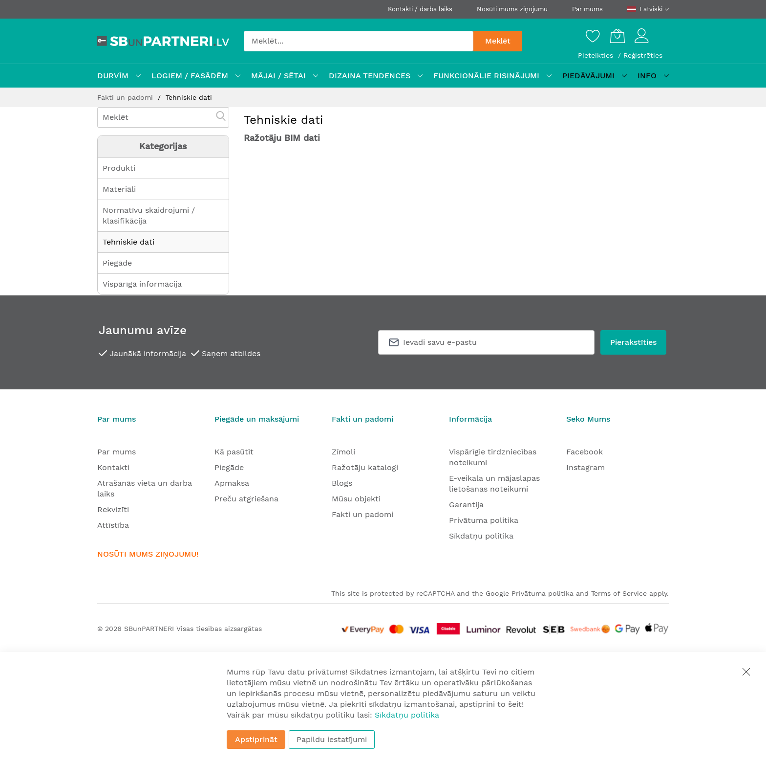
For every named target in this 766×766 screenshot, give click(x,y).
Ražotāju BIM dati (282, 138)
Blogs (342, 483)
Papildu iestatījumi (332, 739)
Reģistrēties (642, 55)
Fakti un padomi (126, 97)
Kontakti (113, 467)
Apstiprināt (256, 739)
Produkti (119, 168)
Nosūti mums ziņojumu (512, 9)
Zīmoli (343, 451)
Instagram (585, 467)
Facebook (584, 451)
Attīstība (113, 525)
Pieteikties (597, 55)
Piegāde (117, 263)
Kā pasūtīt (234, 451)
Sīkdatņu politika (481, 536)
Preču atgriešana (246, 498)
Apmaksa (231, 483)
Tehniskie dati (128, 242)
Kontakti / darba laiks (420, 9)
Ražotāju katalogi (365, 467)
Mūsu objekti (356, 498)
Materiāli (119, 189)
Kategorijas (163, 146)
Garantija (466, 504)
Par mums (587, 9)
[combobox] (358, 41)
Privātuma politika (483, 520)
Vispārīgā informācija (142, 284)
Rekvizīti (113, 509)
